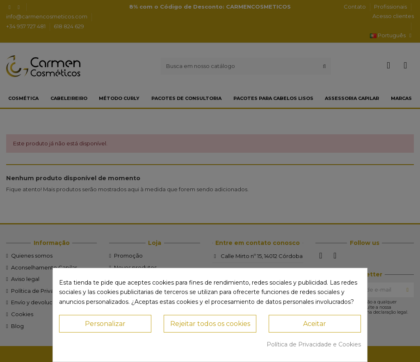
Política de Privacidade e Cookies (314, 344)
